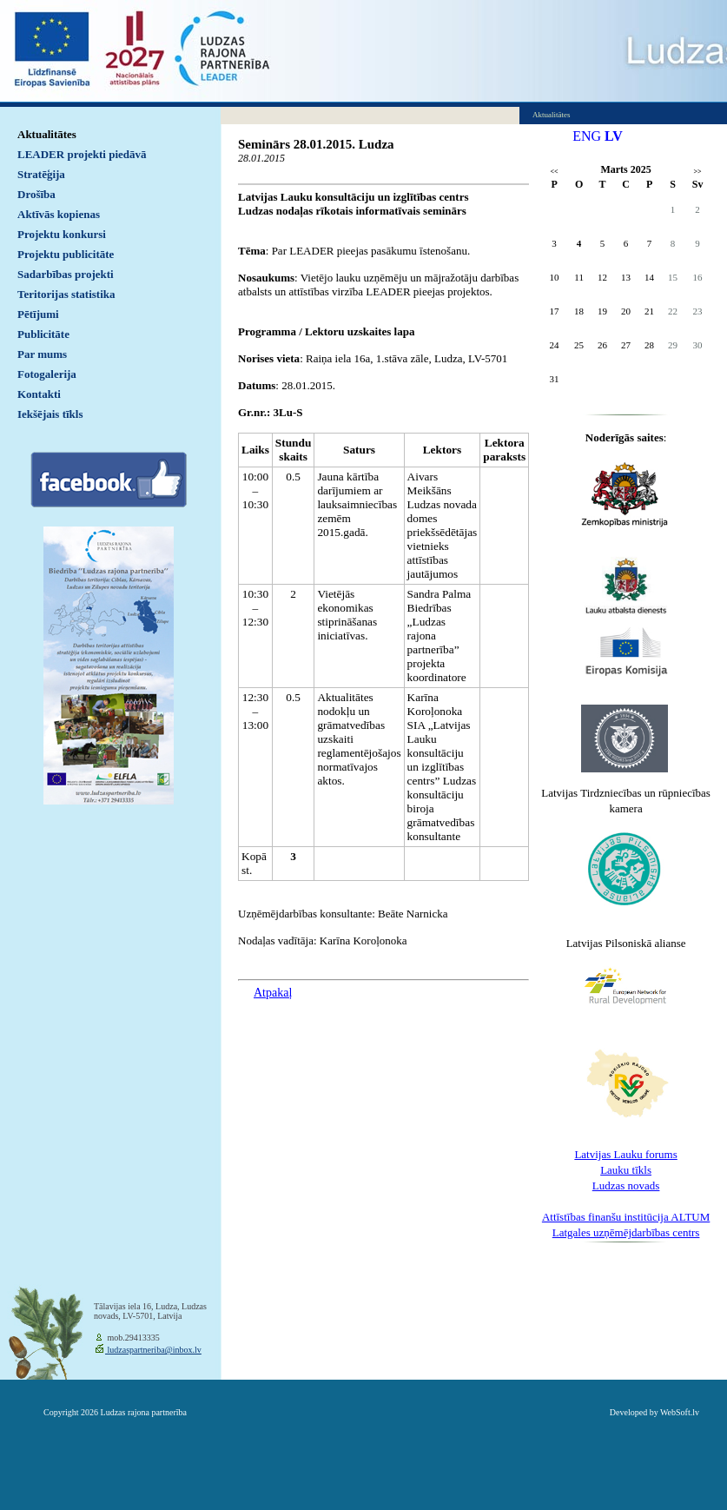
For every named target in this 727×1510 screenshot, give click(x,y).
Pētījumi (38, 314)
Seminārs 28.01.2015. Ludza (316, 144)
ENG (586, 136)
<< (554, 172)
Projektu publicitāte (65, 254)
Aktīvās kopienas (58, 214)
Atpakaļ (273, 992)
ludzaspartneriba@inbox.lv (153, 1349)
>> (698, 172)
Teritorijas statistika (66, 294)
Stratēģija (41, 174)
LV (614, 136)
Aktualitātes (46, 134)
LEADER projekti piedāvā (82, 154)
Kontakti (39, 394)
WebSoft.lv (679, 1412)
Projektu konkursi (61, 234)
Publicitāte (43, 334)
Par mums (42, 354)
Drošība (36, 194)
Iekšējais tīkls (50, 414)
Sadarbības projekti (65, 274)
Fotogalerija (46, 374)
